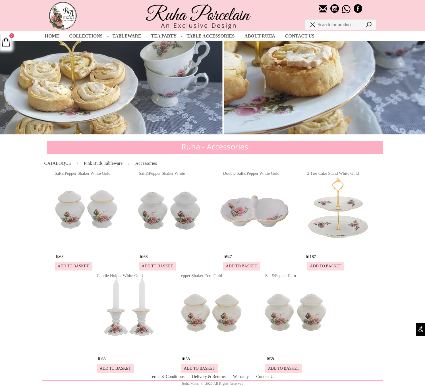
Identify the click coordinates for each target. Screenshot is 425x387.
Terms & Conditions (168, 376)
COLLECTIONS (89, 36)
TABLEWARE (130, 36)
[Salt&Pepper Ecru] (296, 348)
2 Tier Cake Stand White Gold (333, 173)
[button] (73, 266)
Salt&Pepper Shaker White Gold (83, 173)
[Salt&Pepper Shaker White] (170, 246)
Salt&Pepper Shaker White (162, 173)
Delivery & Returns (209, 376)
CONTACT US (299, 36)
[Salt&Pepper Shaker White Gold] (86, 246)
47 (230, 256)
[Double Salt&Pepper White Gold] (254, 246)
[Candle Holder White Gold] (128, 348)
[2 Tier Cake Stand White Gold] (339, 246)
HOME (52, 36)
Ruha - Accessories (214, 146)
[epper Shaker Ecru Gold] (212, 348)
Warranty (241, 376)
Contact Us (265, 376)
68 (61, 256)
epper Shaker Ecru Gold (201, 275)
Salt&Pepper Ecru (280, 275)
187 (313, 256)
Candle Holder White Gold (120, 275)
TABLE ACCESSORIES (210, 36)
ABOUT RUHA (259, 36)
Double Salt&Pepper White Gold (251, 173)
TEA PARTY (167, 36)
